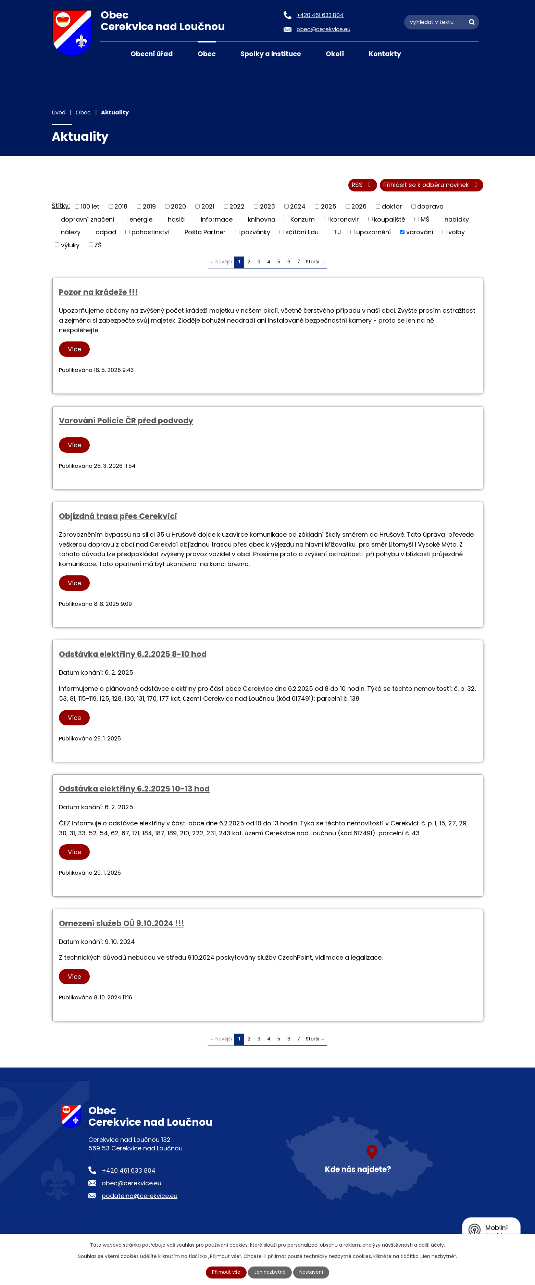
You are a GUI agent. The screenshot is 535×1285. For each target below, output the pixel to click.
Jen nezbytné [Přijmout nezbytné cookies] (270, 1272)
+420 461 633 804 (128, 1171)
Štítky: (61, 206)
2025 (328, 207)
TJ (337, 232)
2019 (149, 207)
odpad (106, 232)
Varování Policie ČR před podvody (126, 421)
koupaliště (389, 219)
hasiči (177, 219)
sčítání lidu (302, 232)
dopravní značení (87, 219)
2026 (358, 207)
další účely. (432, 1245)
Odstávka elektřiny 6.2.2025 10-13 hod (134, 789)
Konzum (302, 219)
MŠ (425, 219)
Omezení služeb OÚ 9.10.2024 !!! (121, 924)
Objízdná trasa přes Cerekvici (118, 516)
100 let (90, 207)
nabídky (457, 219)
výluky (70, 245)
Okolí (335, 54)
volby (456, 232)
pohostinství (151, 232)
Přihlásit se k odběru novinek (431, 186)
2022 (237, 207)
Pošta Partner (205, 232)
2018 (120, 207)
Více (75, 350)
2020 (178, 207)
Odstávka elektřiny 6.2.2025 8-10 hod (133, 654)
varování (419, 232)
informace (217, 219)
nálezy (70, 232)
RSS (361, 186)
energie (140, 219)
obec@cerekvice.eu (131, 1184)
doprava (430, 207)
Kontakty (385, 54)
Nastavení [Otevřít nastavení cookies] (312, 1272)
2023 (267, 207)
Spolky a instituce (270, 54)
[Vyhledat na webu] (441, 22)
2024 (298, 207)
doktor (392, 207)
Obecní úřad (151, 54)
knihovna (261, 219)
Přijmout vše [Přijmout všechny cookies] (225, 1272)
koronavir (344, 219)
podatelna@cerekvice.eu (139, 1196)
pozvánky (255, 232)
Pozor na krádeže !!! (98, 292)
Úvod (108, 53)
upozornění (373, 232)
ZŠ (98, 245)
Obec (207, 54)
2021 (207, 207)
